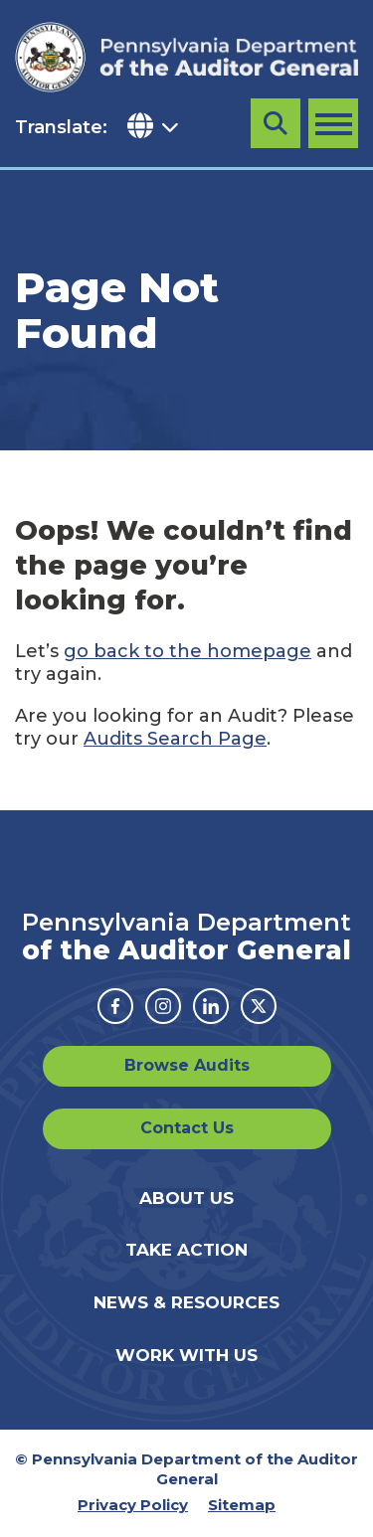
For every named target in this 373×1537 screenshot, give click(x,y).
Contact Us (187, 1127)
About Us (186, 1198)
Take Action (186, 1250)
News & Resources (186, 1302)
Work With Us (186, 1355)
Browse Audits (187, 1065)
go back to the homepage (187, 651)
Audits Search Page (175, 739)
